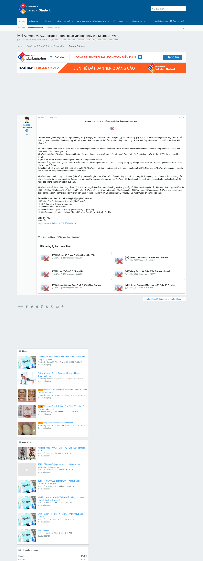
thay (94, 40)
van (110, 40)
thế (99, 40)
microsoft (72, 40)
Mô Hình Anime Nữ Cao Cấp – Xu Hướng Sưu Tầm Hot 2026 (174, 228)
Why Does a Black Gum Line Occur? (173, 196)
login (133, 496)
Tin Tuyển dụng (171, 238)
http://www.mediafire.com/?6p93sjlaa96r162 (57, 226)
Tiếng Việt (35, 547)
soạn (88, 40)
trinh (105, 40)
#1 (139, 112)
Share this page (165, 380)
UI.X (24, 547)
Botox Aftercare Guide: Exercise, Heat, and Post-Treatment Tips (175, 122)
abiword (57, 40)
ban (64, 40)
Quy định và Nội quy (144, 547)
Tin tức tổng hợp (171, 114)
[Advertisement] (76, 88)
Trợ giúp (175, 547)
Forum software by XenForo (39, 556)
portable (81, 40)
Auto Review (170, 328)
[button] (73, 21)
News (151, 90)
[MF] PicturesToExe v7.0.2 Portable (67, 275)
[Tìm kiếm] (168, 8)
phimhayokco (179, 364)
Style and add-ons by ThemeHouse (78, 556)
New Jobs (153, 220)
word (116, 40)
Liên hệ (77, 501)
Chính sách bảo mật (162, 547)
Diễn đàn (77, 496)
